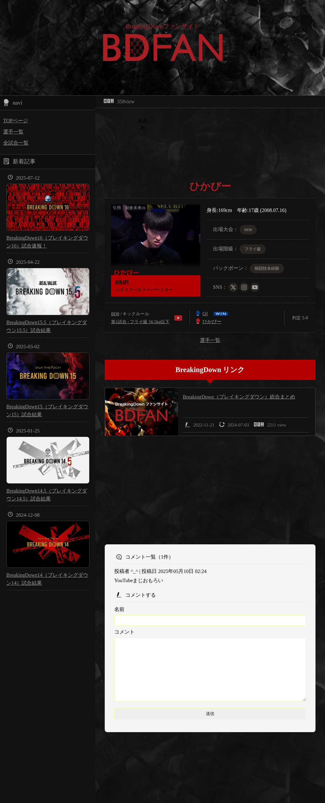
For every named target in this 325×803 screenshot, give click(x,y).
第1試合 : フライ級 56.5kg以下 (140, 321)
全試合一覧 (16, 143)
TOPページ (15, 120)
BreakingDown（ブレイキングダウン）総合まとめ (239, 396)
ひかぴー (212, 321)
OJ (205, 313)
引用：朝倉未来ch (129, 208)
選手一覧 (13, 131)
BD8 (115, 313)
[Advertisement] (210, 490)
